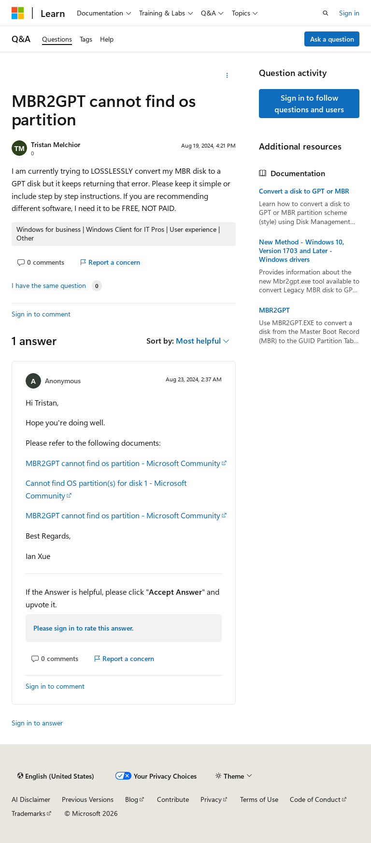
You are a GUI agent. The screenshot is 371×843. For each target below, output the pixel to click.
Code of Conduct (315, 799)
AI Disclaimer (31, 799)
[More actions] (227, 75)
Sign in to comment (41, 313)
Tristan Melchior (55, 144)
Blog (131, 799)
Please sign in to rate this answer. (83, 627)
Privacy (211, 799)
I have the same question (49, 285)
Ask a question (332, 39)
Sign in (349, 12)
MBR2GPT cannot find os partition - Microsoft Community (123, 463)
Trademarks (28, 813)
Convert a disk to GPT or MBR (304, 191)
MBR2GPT (274, 310)
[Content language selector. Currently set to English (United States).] (56, 775)
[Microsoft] (18, 13)
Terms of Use (259, 799)
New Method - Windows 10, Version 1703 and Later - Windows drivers (301, 251)
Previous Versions (88, 799)
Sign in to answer (37, 722)
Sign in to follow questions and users (309, 103)
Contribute (173, 799)
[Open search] (325, 13)
